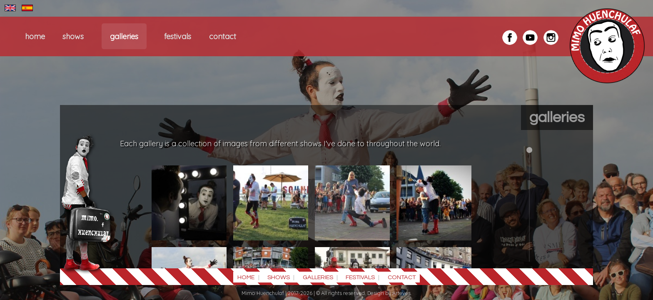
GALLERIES (124, 36)
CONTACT (222, 36)
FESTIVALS (177, 36)
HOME (35, 36)
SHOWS (73, 36)
